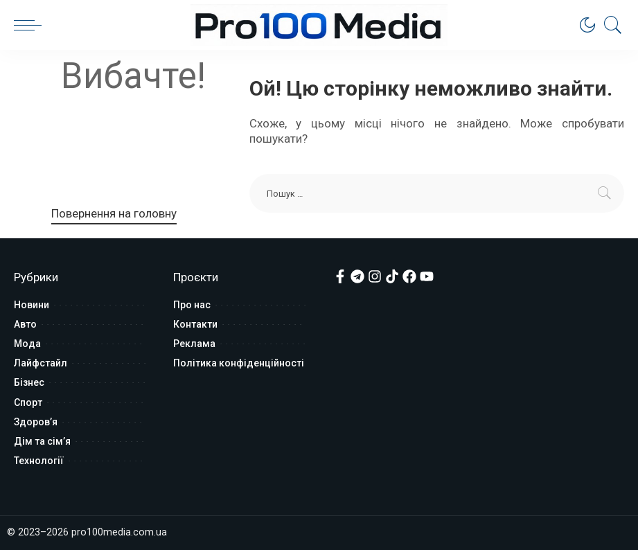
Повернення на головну (114, 213)
